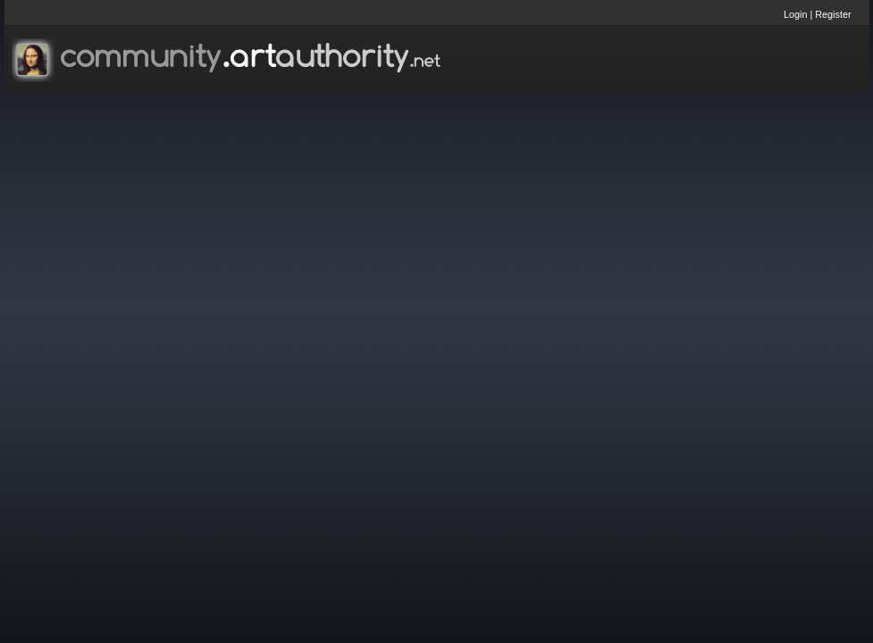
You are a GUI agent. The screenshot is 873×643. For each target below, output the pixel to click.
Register (833, 14)
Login (795, 14)
